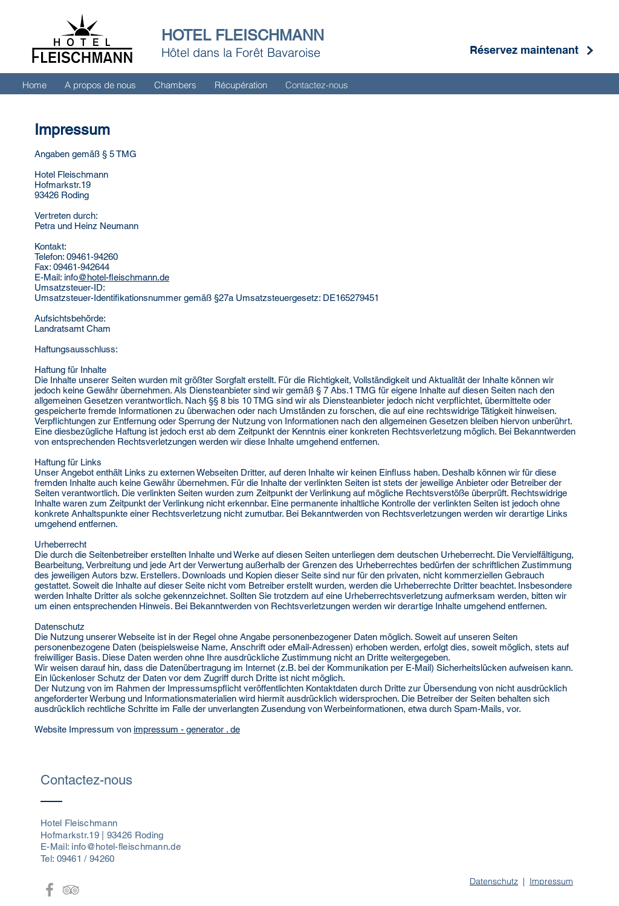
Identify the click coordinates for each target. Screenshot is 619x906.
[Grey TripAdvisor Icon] (71, 890)
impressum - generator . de (187, 729)
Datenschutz (494, 881)
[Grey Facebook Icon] (50, 890)
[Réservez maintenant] (524, 50)
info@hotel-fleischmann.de (126, 846)
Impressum (551, 881)
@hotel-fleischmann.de (123, 277)
